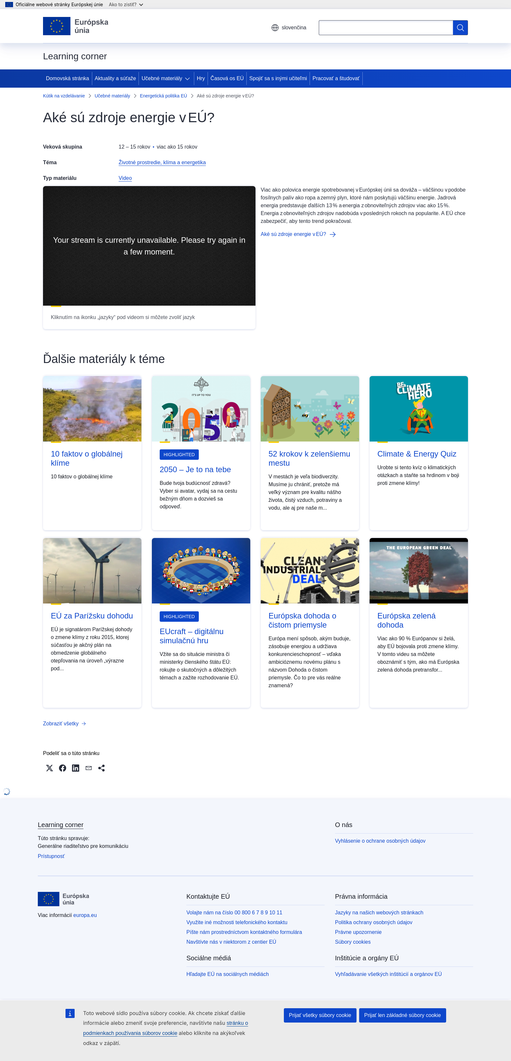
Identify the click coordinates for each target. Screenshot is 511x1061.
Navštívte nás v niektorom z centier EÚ (231, 942)
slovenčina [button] (288, 28)
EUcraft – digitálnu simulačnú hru (192, 636)
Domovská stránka (67, 78)
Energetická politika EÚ (163, 95)
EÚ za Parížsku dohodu (92, 615)
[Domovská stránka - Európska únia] (76, 26)
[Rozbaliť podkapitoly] (188, 78)
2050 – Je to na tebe (195, 469)
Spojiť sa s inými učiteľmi (278, 78)
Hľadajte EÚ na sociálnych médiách (227, 974)
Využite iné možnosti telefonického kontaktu (236, 922)
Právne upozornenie (358, 932)
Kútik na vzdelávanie (64, 95)
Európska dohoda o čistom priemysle (302, 620)
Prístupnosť (51, 856)
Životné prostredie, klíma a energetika (162, 162)
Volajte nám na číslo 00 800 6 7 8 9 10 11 (234, 912)
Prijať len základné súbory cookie (402, 1015)
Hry (201, 78)
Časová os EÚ (227, 78)
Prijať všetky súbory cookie (320, 1015)
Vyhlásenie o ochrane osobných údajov (380, 841)
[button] (49, 768)
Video (125, 178)
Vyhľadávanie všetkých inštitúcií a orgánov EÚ (388, 974)
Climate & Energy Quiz (417, 453)
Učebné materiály (161, 78)
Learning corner (60, 824)
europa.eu (85, 915)
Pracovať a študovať (336, 78)
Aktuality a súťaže (115, 78)
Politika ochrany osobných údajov (373, 922)
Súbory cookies (353, 942)
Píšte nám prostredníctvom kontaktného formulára (244, 932)
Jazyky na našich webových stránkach (379, 912)
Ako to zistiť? (126, 4)
